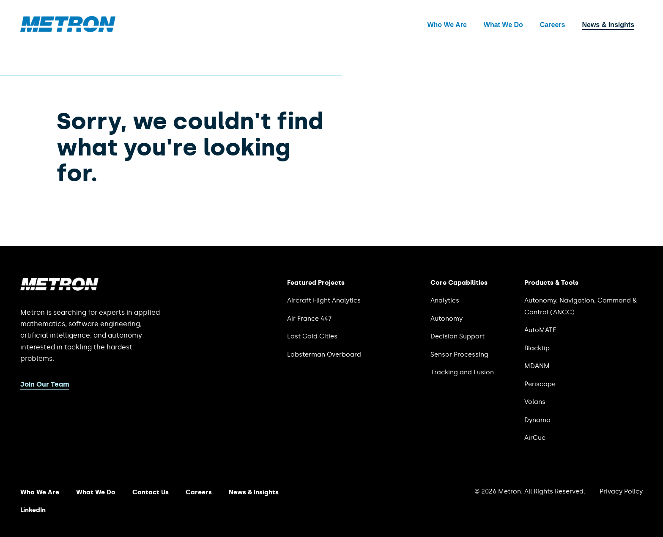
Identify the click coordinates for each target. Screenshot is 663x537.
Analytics (444, 300)
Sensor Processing (459, 354)
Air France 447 (309, 318)
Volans (534, 402)
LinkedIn (33, 510)
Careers (552, 24)
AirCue (534, 438)
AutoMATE (540, 330)
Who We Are (446, 24)
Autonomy (446, 318)
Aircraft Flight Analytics (324, 300)
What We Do (503, 24)
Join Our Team (44, 384)
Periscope (540, 384)
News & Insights (608, 24)
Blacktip (537, 348)
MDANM (537, 366)
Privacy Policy (621, 491)
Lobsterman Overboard (324, 354)
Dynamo (537, 420)
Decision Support (457, 336)
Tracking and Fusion (462, 372)
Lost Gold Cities (312, 336)
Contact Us (150, 492)
